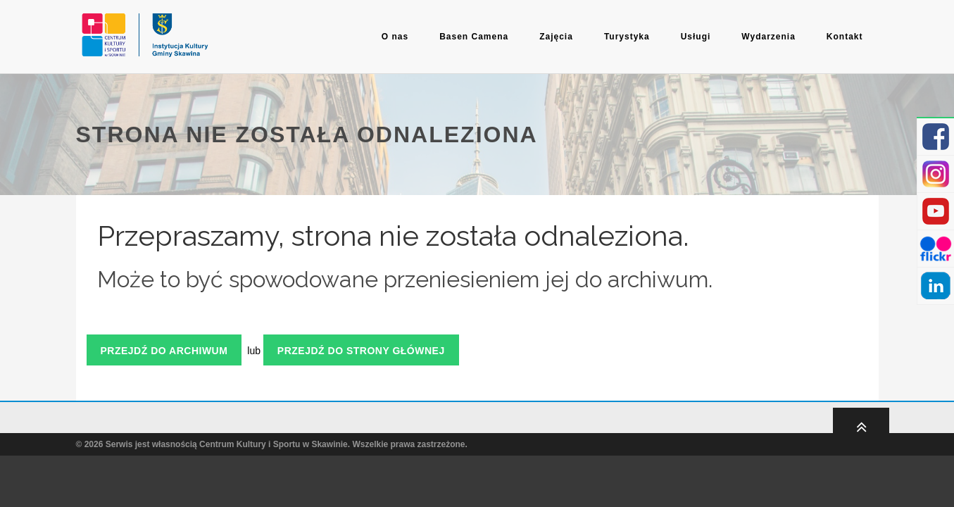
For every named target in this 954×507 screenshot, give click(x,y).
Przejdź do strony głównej (361, 350)
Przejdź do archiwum (164, 350)
